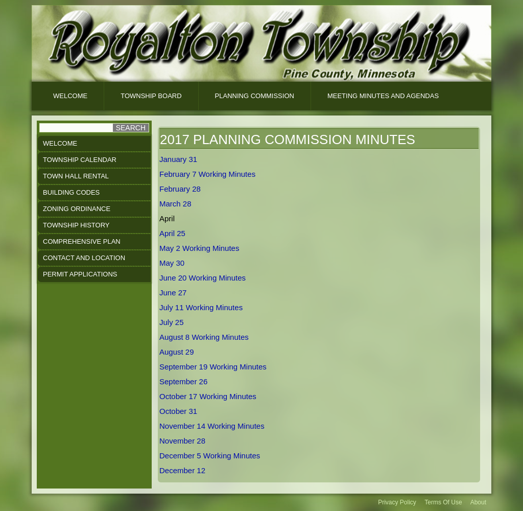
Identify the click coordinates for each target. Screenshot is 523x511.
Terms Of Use (443, 502)
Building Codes (71, 192)
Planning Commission (254, 96)
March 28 (175, 203)
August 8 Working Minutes (204, 337)
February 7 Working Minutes (207, 174)
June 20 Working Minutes (202, 277)
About (478, 502)
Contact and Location (84, 258)
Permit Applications (80, 274)
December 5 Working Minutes (209, 455)
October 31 (178, 411)
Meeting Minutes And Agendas (383, 96)
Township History (76, 225)
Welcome (70, 96)
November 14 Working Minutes (212, 426)
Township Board (151, 96)
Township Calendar (79, 160)
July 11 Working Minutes (201, 307)
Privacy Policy (397, 502)
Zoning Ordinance (76, 209)
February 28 (180, 188)
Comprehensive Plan (82, 241)
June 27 (172, 292)
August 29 (176, 351)
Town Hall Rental (76, 176)
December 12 (182, 470)
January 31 (178, 159)
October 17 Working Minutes (207, 396)
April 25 (172, 233)
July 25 (171, 322)
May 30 (171, 263)
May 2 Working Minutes (199, 248)
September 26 (183, 381)
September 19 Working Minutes (213, 366)
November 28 (182, 440)
